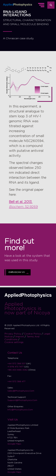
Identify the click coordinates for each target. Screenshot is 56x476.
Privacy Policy (13, 334)
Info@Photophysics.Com (20, 410)
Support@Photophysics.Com (22, 400)
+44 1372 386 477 (16, 381)
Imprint (20, 336)
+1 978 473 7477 (15, 367)
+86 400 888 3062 (17, 370)
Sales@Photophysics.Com (20, 391)
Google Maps (14, 444)
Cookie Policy (33, 334)
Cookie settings (13, 342)
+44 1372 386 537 (16, 364)
